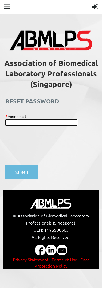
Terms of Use (64, 259)
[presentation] (46, 148)
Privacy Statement (30, 259)
